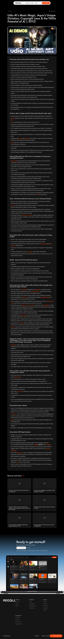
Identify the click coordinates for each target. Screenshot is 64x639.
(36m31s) (21, 372)
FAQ (30, 601)
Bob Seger (29, 251)
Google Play (18, 624)
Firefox (17, 619)
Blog (16, 603)
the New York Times (27, 215)
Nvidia (12, 142)
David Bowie (46, 305)
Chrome (17, 617)
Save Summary (56, 636)
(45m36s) (27, 432)
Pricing (17, 601)
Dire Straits (43, 243)
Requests (32, 603)
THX (18, 462)
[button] (10, 11)
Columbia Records (45, 297)
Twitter (45, 601)
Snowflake (48, 444)
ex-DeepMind (24, 289)
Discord (45, 603)
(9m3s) (21, 158)
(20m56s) (23, 286)
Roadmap (32, 608)
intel (38, 194)
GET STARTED (21, 548)
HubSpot (13, 344)
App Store (18, 621)
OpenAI (13, 205)
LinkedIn (45, 608)
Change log (32, 605)
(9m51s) (49, 198)
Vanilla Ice (23, 305)
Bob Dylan (24, 297)
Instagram (37, 289)
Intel (12, 122)
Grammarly (14, 414)
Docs (16, 605)
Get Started (46, 3)
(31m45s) (29, 342)
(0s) (48, 59)
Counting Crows (35, 291)
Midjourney (19, 452)
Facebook (27, 138)
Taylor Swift (20, 391)
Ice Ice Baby (31, 305)
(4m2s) (49, 113)
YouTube (21, 322)
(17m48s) (12, 236)
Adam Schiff (14, 160)
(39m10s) (24, 405)
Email (44, 610)
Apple (12, 419)
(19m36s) (35, 260)
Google (12, 118)
